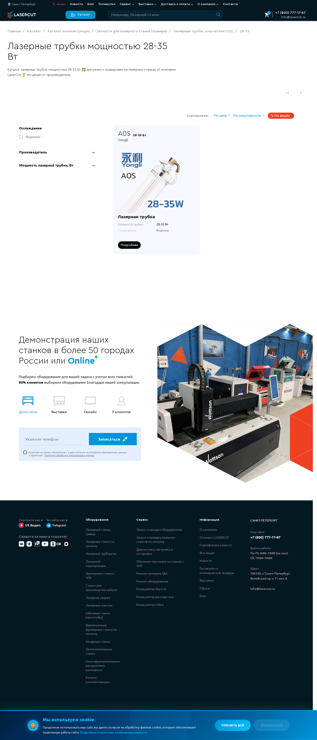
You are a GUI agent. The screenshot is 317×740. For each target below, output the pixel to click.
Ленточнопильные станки (99, 651)
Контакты (230, 4)
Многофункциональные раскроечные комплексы (103, 665)
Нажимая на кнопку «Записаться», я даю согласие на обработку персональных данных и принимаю (78, 454)
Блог (90, 4)
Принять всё (232, 725)
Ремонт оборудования (152, 581)
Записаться (112, 439)
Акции (59, 4)
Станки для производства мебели (101, 587)
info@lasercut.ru (293, 17)
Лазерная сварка (98, 597)
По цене (220, 115)
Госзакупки (107, 4)
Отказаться (272, 725)
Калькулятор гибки (150, 604)
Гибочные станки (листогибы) (98, 615)
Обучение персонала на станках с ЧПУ (160, 563)
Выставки (147, 4)
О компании (208, 4)
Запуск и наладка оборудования (159, 529)
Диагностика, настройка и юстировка (154, 551)
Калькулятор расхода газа (154, 597)
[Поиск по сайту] (165, 14)
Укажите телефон (42, 440)
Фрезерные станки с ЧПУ (100, 575)
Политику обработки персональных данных (69, 456)
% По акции (280, 115)
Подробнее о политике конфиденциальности (113, 732)
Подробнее (129, 245)
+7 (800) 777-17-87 (290, 12)
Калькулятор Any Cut (151, 589)
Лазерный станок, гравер (98, 531)
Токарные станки (98, 641)
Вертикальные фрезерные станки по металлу (101, 629)
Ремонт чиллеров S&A (152, 573)
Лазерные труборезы (101, 553)
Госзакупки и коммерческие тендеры (217, 570)
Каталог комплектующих (97, 679)
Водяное (34, 137)
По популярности (247, 115)
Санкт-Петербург (263, 520)
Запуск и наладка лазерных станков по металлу (155, 539)
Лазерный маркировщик (96, 563)
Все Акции (207, 553)
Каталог (80, 14)
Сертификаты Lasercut (216, 545)
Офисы (205, 588)
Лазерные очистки (99, 605)
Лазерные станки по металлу (100, 543)
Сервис (127, 4)
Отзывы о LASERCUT (214, 537)
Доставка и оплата (177, 4)
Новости (76, 4)
